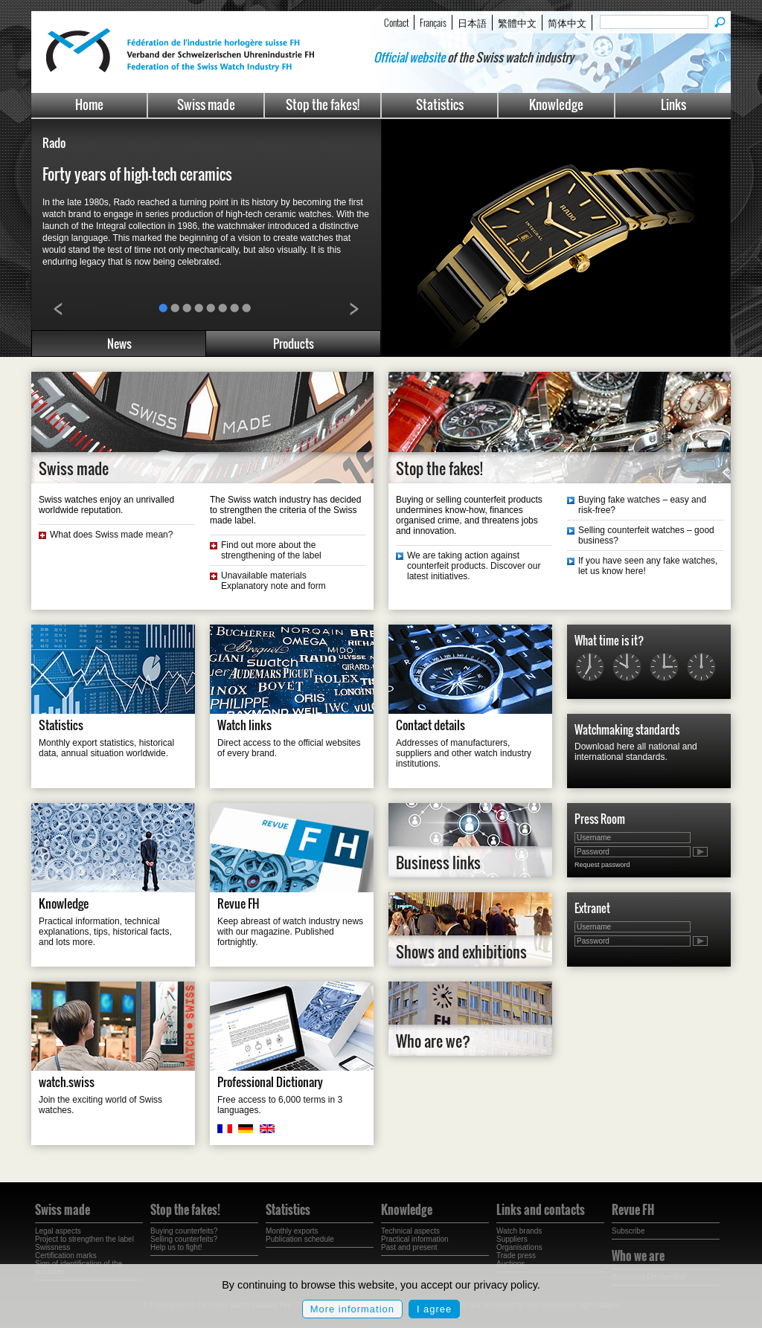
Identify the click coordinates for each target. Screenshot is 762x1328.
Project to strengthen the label (84, 1239)
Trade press (516, 1255)
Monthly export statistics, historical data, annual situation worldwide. (106, 748)
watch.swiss (67, 1082)
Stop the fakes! (322, 104)
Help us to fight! (176, 1247)
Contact (396, 22)
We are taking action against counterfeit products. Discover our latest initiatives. (473, 565)
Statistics (440, 104)
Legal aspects (58, 1231)
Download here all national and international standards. (635, 751)
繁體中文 (517, 22)
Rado (53, 143)
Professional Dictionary (270, 1082)
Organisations (519, 1247)
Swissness (52, 1247)
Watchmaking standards (626, 729)
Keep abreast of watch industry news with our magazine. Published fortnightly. (290, 931)
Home (89, 104)
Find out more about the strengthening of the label (271, 550)
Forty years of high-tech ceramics (137, 174)
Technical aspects (410, 1231)
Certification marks (66, 1255)
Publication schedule (300, 1239)
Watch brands (519, 1231)
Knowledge (556, 104)
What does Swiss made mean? (111, 534)
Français (433, 22)
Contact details (430, 725)
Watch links (244, 725)
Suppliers (512, 1239)
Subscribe (628, 1231)
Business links (438, 862)
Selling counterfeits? (183, 1239)
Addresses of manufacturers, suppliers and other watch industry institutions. (463, 753)
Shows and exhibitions (461, 952)
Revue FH (238, 903)
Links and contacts (540, 1210)
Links (673, 104)
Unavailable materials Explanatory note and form (273, 580)
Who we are (638, 1256)
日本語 (472, 22)
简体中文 (567, 22)
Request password (602, 864)
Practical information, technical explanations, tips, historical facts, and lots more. (105, 931)
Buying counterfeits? (184, 1231)
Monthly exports (292, 1231)
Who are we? (433, 1041)
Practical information (415, 1239)
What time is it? (609, 640)
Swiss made (206, 104)
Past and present (409, 1247)
